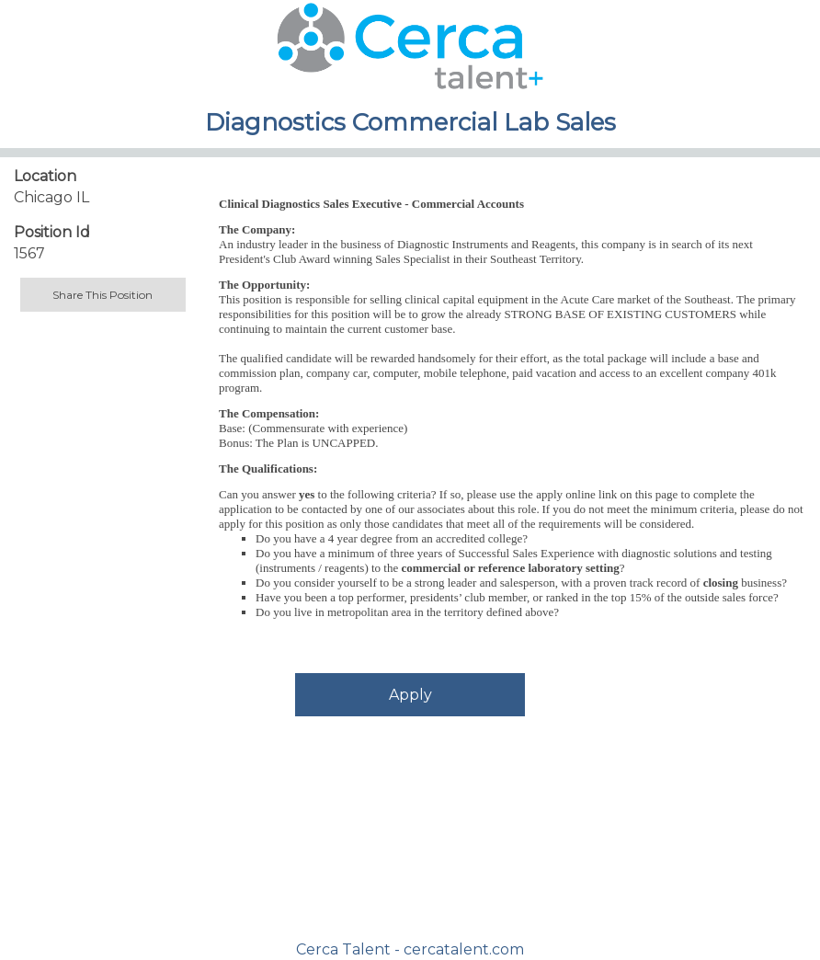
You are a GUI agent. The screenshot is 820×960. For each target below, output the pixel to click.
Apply (410, 694)
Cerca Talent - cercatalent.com (410, 949)
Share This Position (102, 295)
